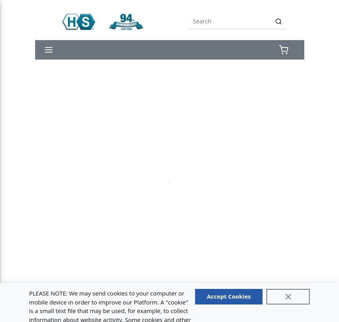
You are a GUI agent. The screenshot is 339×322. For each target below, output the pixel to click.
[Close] (288, 296)
